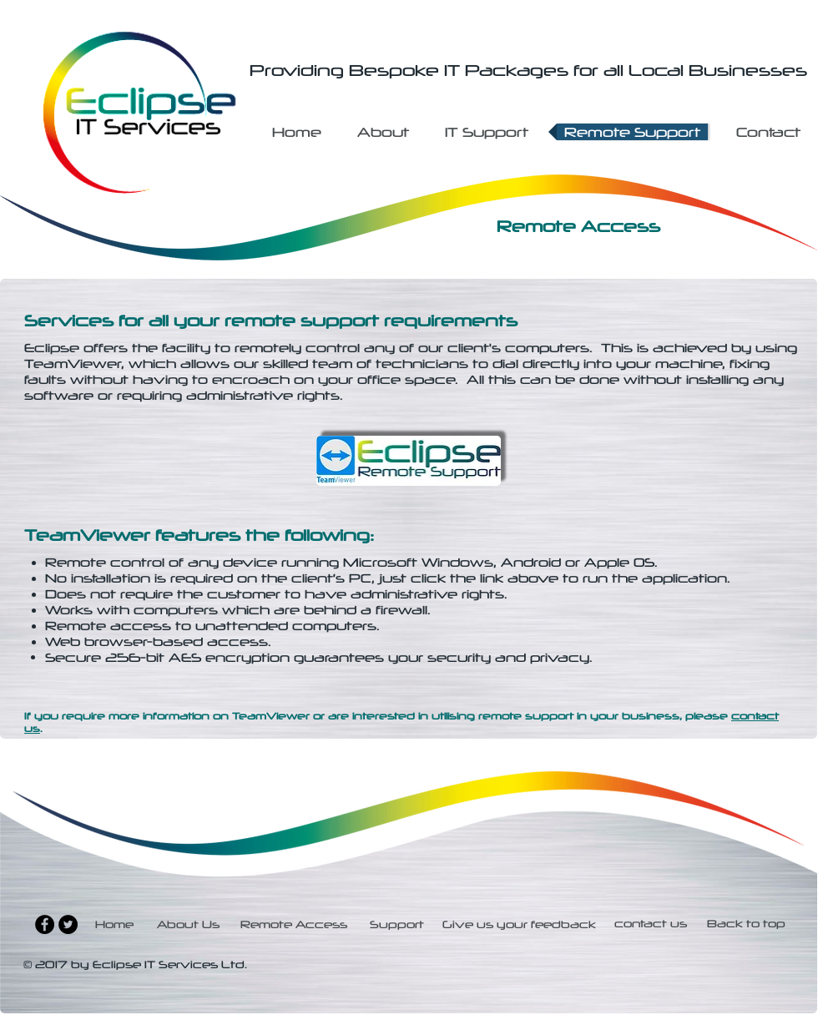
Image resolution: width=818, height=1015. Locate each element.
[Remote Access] (294, 924)
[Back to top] (745, 924)
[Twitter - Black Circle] (68, 924)
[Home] (116, 924)
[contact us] (650, 924)
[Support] (398, 924)
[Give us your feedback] (519, 924)
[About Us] (188, 924)
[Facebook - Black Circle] (44, 924)
